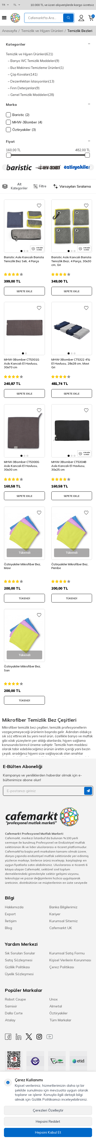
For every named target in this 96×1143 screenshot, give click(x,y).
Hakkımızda (14, 907)
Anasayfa (9, 31)
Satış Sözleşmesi (18, 960)
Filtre (40, 186)
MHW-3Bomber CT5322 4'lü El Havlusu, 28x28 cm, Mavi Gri (70, 363)
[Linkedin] (18, 1036)
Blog (8, 928)
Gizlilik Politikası (17, 967)
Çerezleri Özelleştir (48, 1110)
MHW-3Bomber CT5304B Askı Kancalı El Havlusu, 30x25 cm (68, 465)
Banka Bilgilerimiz (63, 907)
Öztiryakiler (58, 1013)
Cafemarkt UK (60, 928)
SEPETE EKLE (24, 291)
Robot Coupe (15, 999)
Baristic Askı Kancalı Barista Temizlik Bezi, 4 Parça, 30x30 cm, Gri (71, 261)
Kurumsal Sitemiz (63, 921)
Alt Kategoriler (15, 186)
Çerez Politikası (61, 967)
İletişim (11, 921)
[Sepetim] (91, 18)
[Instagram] (39, 1036)
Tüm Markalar (60, 1020)
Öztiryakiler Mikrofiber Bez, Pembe (69, 566)
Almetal (55, 1006)
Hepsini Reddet (48, 1121)
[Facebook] (8, 1036)
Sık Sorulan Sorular (20, 953)
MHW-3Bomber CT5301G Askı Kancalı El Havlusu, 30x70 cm (21, 363)
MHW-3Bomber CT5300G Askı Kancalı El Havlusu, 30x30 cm (21, 465)
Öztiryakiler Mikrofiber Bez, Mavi (22, 566)
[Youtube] (49, 1036)
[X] (29, 1036)
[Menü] (4, 18)
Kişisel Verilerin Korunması (70, 960)
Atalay (10, 1020)
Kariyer (54, 914)
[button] (5, 167)
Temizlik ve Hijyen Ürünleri (42, 31)
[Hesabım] (81, 18)
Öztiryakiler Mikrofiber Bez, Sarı (22, 668)
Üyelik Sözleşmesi (19, 974)
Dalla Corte (14, 1013)
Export (10, 914)
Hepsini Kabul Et (48, 1132)
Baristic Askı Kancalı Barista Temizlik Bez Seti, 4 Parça (24, 259)
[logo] (15, 18)
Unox (53, 999)
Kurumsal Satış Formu (67, 953)
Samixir (11, 1006)
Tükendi (24, 598)
